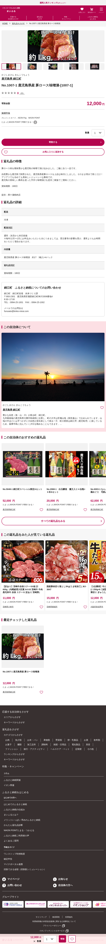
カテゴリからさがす (13, 735)
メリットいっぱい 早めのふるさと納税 (22, 820)
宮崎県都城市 (52, 607)
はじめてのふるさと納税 (15, 804)
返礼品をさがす (40, 18)
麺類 (19, 744)
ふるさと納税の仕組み (14, 809)
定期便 (78, 749)
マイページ (10, 879)
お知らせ (60, 879)
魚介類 (18, 740)
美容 (88, 744)
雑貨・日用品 (60, 744)
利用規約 (69, 917)
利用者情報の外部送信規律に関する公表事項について (54, 921)
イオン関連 (9, 785)
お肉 (7, 740)
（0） (22, 93)
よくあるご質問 (11, 841)
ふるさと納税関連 (12, 780)
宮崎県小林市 (8, 607)
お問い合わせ (12, 885)
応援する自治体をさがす (13, 18)
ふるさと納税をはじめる (93, 18)
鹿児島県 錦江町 (11, 78)
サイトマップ (41, 917)
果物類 (47, 740)
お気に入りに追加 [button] (41, 509)
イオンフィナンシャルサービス (52, 931)
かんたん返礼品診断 (13, 825)
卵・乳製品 (73, 740)
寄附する (53, 142)
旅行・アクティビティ (34, 749)
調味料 (44, 744)
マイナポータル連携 (13, 864)
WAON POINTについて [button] (35, 122)
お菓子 (8, 744)
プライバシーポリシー (52, 926)
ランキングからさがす (14, 754)
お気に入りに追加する (34, 152)
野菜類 (59, 740)
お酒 (86, 740)
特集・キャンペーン (66, 18)
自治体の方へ (63, 885)
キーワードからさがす (14, 722)
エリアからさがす (12, 717)
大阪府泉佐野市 (96, 607)
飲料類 (97, 740)
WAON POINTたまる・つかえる (19, 830)
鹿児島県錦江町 (9, 509)
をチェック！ (53, 3)
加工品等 (31, 744)
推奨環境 (56, 917)
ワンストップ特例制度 (14, 854)
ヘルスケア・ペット (60, 749)
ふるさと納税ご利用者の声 (16, 835)
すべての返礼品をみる (53, 521)
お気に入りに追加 (102, 407)
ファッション (11, 749)
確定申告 (8, 859)
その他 (90, 749)
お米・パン (32, 740)
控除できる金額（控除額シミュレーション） (25, 869)
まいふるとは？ (11, 814)
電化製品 (76, 744)
